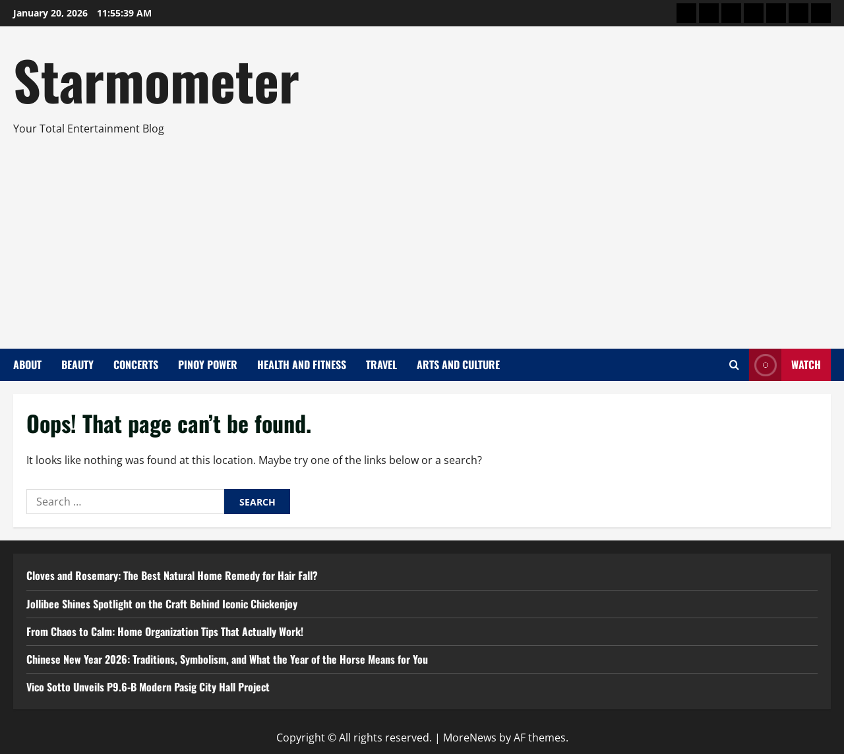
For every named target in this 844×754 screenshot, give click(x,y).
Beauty (77, 364)
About (27, 364)
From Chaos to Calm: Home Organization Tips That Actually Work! (164, 631)
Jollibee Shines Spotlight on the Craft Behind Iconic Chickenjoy (161, 604)
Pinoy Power (207, 364)
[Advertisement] (418, 236)
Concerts (135, 364)
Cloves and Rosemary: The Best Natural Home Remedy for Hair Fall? (172, 575)
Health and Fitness (301, 364)
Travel (381, 364)
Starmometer (156, 79)
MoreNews (470, 737)
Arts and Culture (458, 364)
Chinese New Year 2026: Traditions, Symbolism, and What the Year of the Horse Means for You (227, 659)
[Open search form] (734, 365)
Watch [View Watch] (785, 365)
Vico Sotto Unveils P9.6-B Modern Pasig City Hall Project (148, 687)
